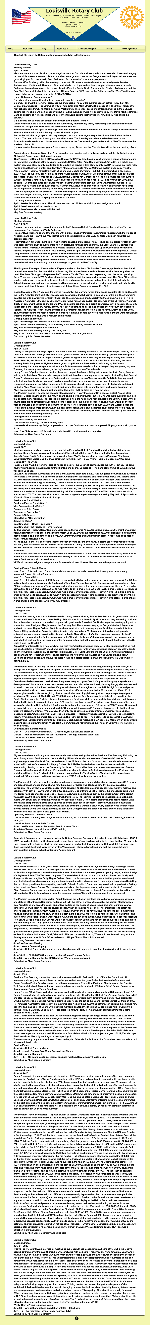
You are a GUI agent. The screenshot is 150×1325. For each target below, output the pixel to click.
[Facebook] (73, 37)
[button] (65, 48)
